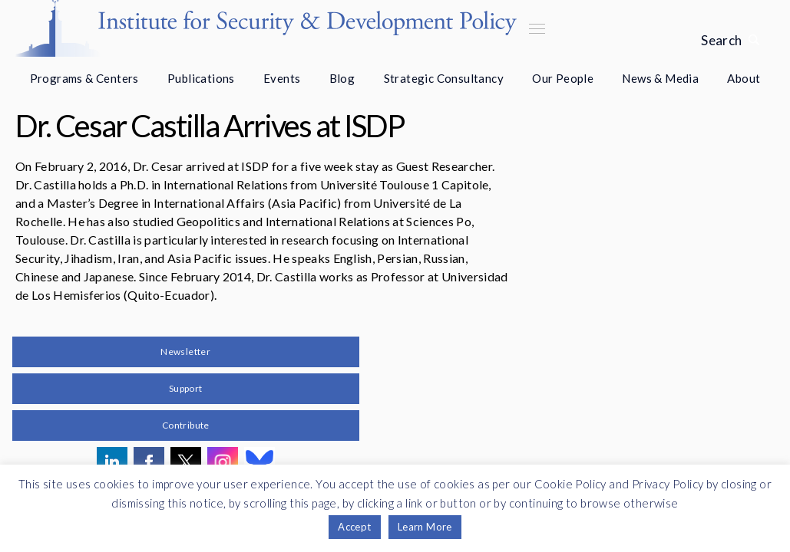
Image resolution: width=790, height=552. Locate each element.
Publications (201, 78)
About (743, 78)
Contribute (186, 425)
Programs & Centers (84, 78)
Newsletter (185, 351)
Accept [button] (354, 527)
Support (186, 388)
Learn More (425, 527)
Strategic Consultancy (444, 78)
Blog (342, 78)
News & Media (660, 78)
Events (281, 78)
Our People (562, 78)
